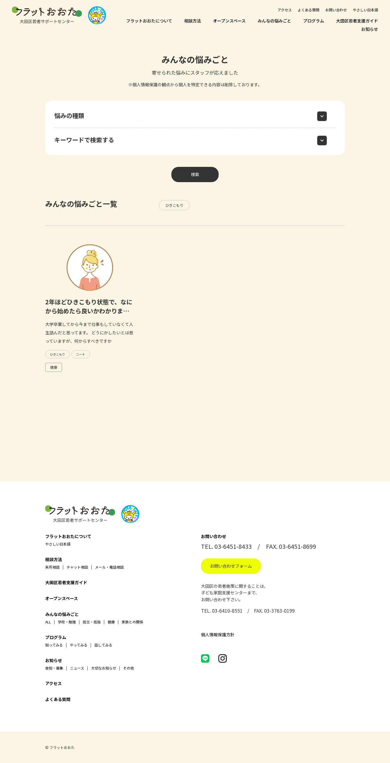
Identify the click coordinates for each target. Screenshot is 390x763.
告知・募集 (54, 667)
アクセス (285, 9)
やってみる (78, 644)
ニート (80, 354)
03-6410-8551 (227, 610)
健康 (53, 367)
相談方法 (192, 21)
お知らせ (369, 29)
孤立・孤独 (92, 621)
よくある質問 (308, 9)
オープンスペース (229, 21)
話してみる (103, 644)
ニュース (77, 667)
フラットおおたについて (149, 21)
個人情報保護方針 (218, 634)
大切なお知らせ (103, 667)
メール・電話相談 (109, 566)
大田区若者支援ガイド (357, 21)
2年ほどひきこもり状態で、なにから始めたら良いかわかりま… (88, 306)
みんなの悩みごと (274, 21)
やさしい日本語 (365, 9)
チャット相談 (77, 566)
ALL (48, 621)
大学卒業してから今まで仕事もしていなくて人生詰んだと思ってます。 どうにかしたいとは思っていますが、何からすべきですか (89, 332)
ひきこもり (174, 205)
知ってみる (54, 644)
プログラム (313, 21)
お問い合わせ (336, 9)
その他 (128, 667)
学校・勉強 (67, 621)
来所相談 (52, 566)
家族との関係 (132, 621)
